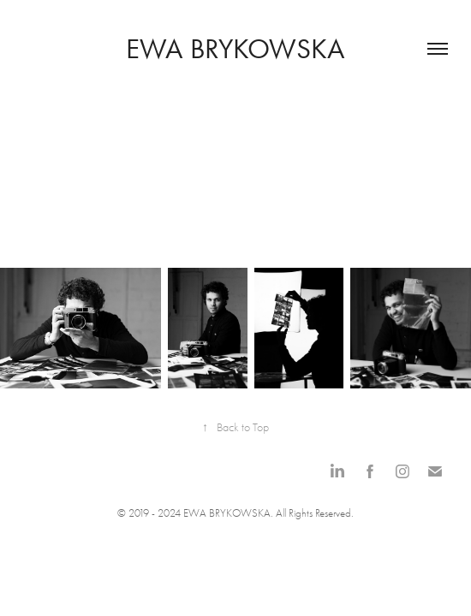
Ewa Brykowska (235, 48)
